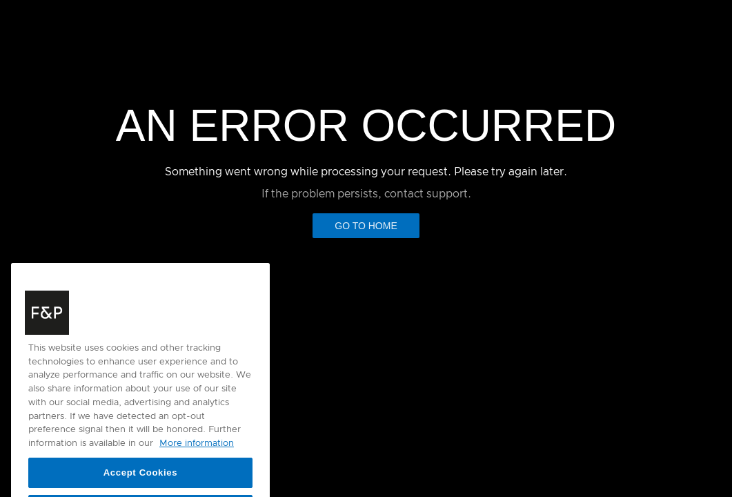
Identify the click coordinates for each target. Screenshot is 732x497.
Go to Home (366, 225)
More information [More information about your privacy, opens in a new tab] (196, 452)
